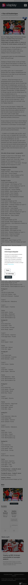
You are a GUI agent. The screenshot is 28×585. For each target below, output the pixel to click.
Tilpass (7, 270)
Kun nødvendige (10, 273)
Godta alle (8, 277)
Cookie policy (11, 264)
